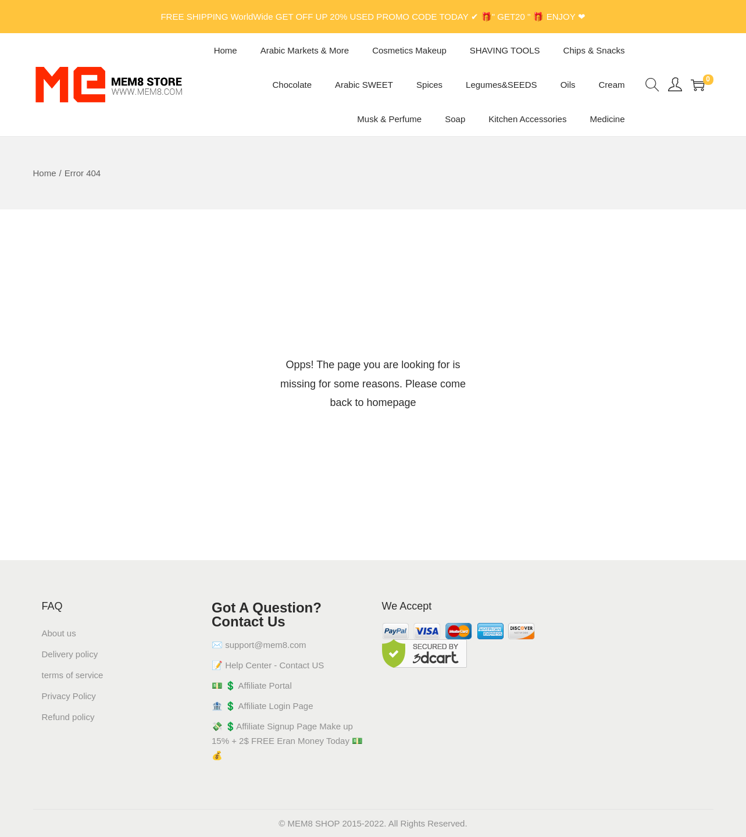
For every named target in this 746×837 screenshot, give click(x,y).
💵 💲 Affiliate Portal (252, 685)
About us (59, 633)
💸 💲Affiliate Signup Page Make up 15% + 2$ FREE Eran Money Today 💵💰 (287, 740)
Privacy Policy (69, 696)
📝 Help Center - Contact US (268, 665)
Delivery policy (70, 654)
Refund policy (68, 717)
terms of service (72, 675)
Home (44, 173)
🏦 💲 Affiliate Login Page (262, 706)
